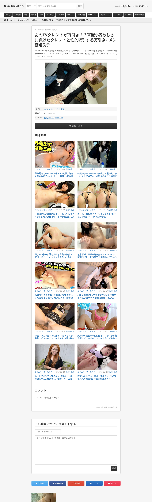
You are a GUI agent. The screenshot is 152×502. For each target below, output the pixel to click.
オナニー (59, 117)
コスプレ (60, 15)
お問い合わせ (11, 497)
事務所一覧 (139, 15)
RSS (37, 497)
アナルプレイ (105, 15)
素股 (41, 15)
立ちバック (49, 117)
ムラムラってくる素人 (54, 109)
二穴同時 (117, 15)
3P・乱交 (81, 15)
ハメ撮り (49, 15)
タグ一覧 (128, 15)
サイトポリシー (26, 497)
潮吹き (33, 15)
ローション (92, 15)
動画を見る (77, 125)
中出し (7, 15)
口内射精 (17, 15)
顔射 (26, 15)
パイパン (70, 15)
